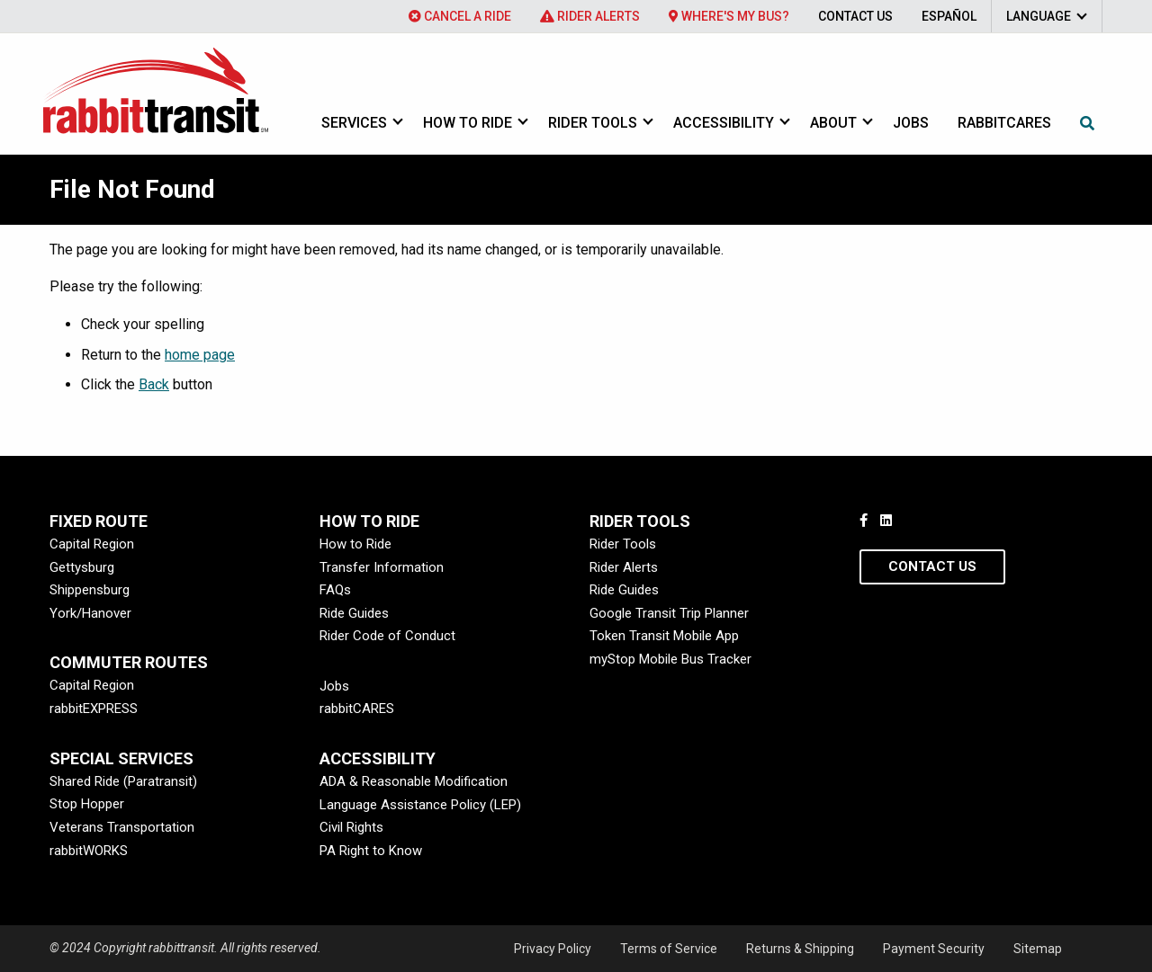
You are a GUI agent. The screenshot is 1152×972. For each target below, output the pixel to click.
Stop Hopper (87, 804)
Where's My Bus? (729, 16)
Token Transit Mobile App (664, 636)
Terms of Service (668, 948)
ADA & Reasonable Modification (414, 781)
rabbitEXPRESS (94, 708)
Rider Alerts (590, 16)
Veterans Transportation (122, 827)
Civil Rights (351, 827)
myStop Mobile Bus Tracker (671, 659)
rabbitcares (1004, 122)
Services (354, 122)
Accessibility (723, 122)
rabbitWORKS (89, 851)
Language (1038, 16)
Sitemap (1037, 948)
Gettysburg (82, 567)
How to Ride (467, 122)
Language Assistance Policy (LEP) (420, 805)
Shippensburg (90, 590)
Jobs (911, 122)
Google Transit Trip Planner (669, 613)
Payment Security (934, 948)
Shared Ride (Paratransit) (123, 781)
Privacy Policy (552, 948)
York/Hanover (90, 613)
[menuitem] (460, 16)
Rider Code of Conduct (387, 636)
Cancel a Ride (460, 16)
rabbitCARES (357, 708)
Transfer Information (382, 567)
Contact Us (855, 16)
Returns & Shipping (800, 948)
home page (200, 354)
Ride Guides (354, 613)
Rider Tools (592, 122)
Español (949, 16)
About (833, 122)
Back (154, 384)
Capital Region (92, 544)
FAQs (335, 590)
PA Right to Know (371, 851)
